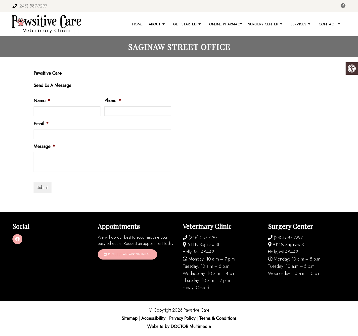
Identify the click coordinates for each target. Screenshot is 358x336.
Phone (112, 101)
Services (298, 24)
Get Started (185, 24)
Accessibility (153, 318)
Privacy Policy (183, 318)
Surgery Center (263, 24)
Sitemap (129, 318)
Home (137, 24)
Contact (327, 24)
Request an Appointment (127, 254)
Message (44, 146)
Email (41, 124)
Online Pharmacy (225, 24)
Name (42, 101)
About (155, 24)
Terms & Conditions (217, 318)
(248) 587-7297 (32, 6)
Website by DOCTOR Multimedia (179, 326)
